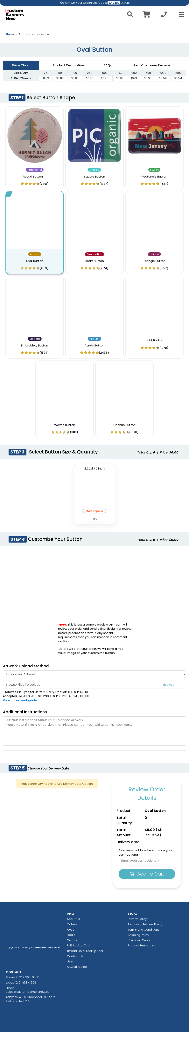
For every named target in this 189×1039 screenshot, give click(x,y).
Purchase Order (139, 947)
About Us (73, 926)
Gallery (72, 931)
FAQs (70, 936)
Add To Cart (147, 881)
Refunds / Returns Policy (145, 931)
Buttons (24, 41)
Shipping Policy (138, 942)
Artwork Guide (77, 973)
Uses (70, 968)
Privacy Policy (137, 926)
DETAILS (125, 2)
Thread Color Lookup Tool (85, 958)
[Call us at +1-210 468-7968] (164, 15)
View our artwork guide (20, 707)
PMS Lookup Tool (78, 952)
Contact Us (75, 963)
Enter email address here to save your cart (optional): (145, 859)
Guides (72, 947)
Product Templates (141, 952)
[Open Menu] (180, 14)
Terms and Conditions (143, 936)
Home (10, 41)
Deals (71, 942)
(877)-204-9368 (27, 984)
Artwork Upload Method (26, 673)
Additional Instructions (25, 718)
